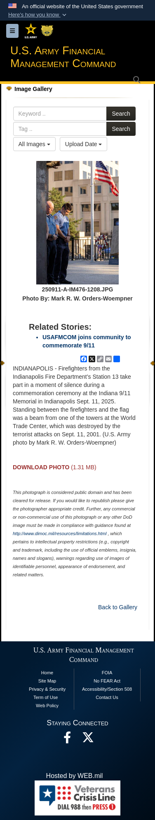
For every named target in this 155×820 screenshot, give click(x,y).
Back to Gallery (117, 607)
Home (47, 672)
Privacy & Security (47, 689)
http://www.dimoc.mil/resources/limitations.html (59, 533)
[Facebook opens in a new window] (67, 739)
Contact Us (107, 697)
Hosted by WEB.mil (74, 775)
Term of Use (45, 697)
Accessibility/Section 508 (107, 689)
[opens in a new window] (88, 739)
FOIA (107, 672)
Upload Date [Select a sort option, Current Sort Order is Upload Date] (83, 144)
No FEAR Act (107, 680)
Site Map (47, 680)
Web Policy (47, 705)
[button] (38, 15)
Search (121, 113)
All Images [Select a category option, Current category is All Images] (34, 144)
